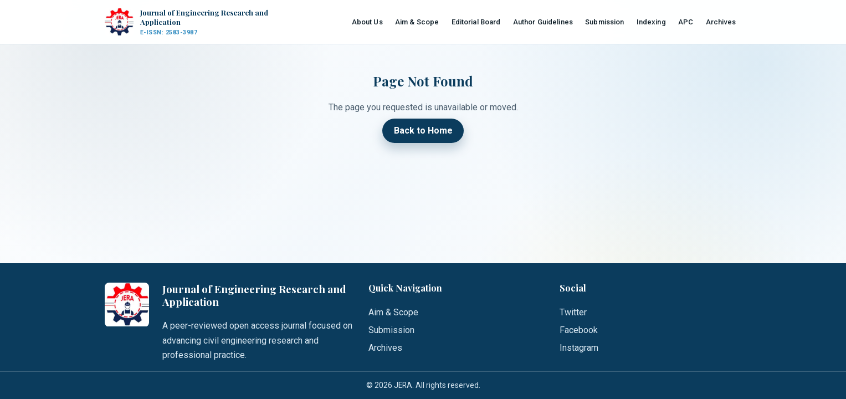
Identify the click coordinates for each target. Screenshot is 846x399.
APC (685, 22)
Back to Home (423, 131)
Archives (721, 22)
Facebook (579, 330)
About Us (367, 22)
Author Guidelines (543, 22)
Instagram (579, 347)
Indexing (651, 22)
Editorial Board (476, 22)
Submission (604, 22)
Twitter (573, 312)
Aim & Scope (417, 22)
